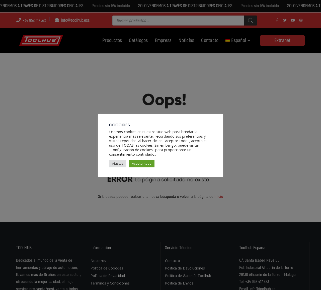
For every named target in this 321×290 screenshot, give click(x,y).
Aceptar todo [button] (141, 163)
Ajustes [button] (117, 163)
